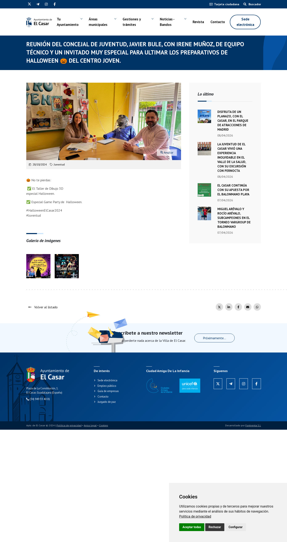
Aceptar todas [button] (192, 527)
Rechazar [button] (215, 527)
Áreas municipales (98, 22)
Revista (198, 22)
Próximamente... (214, 338)
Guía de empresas (108, 391)
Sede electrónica (245, 22)
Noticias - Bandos (167, 22)
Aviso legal (90, 425)
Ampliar (166, 152)
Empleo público (107, 386)
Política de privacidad (195, 516)
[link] (195, 516)
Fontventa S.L (253, 425)
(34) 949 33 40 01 (38, 399)
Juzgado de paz (107, 402)
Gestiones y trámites (132, 22)
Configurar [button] (236, 527)
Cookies (103, 425)
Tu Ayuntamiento (68, 22)
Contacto (217, 22)
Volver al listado (43, 307)
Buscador (252, 4)
